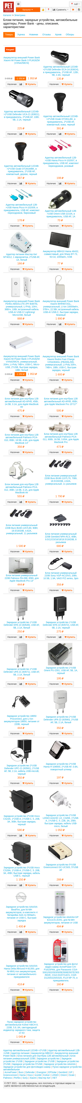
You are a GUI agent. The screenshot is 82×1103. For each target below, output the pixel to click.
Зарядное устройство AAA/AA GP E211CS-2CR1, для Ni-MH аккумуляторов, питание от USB (61, 920)
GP (70, 1072)
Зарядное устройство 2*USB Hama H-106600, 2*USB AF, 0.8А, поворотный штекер (61, 767)
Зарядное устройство (48, 1058)
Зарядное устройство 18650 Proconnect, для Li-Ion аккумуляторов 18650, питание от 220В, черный (21, 720)
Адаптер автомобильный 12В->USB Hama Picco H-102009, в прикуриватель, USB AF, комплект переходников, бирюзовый (21, 208)
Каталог (7, 15)
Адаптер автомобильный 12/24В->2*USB (24, 1050)
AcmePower (11, 1072)
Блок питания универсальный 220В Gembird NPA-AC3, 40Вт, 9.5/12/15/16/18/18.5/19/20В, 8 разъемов (61, 538)
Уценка (21, 34)
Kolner (46, 1075)
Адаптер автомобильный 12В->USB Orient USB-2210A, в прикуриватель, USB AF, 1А (61, 214)
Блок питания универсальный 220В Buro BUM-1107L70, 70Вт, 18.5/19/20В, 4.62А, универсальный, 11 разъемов (61, 479)
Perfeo (17, 1078)
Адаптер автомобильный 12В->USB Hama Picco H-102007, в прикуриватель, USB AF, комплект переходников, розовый (61, 161)
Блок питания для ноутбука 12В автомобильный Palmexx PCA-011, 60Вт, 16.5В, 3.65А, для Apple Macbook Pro (61, 438)
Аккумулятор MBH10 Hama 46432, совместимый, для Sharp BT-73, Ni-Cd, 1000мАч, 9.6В (61, 254)
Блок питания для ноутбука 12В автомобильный (42, 1055)
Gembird (63, 1072)
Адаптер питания (20, 1053)
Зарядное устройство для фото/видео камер (27, 1067)
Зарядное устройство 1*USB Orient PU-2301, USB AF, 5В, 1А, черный (61, 670)
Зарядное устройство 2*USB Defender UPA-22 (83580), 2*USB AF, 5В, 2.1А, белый (61, 719)
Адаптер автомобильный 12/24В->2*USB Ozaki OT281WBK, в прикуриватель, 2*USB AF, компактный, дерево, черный (21, 170)
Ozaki (72, 1075)
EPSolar (52, 1072)
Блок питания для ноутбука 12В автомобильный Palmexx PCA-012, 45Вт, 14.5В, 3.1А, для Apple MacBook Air (21, 488)
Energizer (41, 1072)
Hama (22, 1075)
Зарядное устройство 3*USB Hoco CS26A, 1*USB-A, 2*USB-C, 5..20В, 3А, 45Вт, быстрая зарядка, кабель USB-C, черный (21, 871)
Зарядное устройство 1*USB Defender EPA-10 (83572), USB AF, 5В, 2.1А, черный (61, 625)
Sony (25, 1078)
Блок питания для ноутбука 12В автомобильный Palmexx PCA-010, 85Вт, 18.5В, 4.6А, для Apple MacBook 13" (21, 438)
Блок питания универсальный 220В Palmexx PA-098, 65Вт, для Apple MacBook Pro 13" (22, 578)
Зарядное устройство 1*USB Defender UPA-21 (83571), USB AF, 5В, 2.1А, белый (22, 672)
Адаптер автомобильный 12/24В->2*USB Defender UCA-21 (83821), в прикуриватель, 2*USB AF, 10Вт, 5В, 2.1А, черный (22, 115)
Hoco (30, 1075)
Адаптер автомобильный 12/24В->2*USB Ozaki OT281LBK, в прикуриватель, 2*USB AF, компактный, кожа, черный (60, 120)
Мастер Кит (44, 1078)
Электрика (19, 15)
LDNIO (55, 1075)
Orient (63, 1075)
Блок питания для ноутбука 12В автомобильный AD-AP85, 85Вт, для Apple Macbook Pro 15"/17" (61, 401)
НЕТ (54, 1078)
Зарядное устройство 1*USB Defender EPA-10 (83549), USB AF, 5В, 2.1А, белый (22, 625)
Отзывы (46, 34)
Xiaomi (33, 1078)
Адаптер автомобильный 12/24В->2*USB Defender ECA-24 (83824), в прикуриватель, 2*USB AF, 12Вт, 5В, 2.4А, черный (61, 70)
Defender (30, 1072)
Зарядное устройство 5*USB (27, 1064)
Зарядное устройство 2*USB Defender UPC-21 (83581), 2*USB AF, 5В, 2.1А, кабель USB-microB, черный (21, 769)
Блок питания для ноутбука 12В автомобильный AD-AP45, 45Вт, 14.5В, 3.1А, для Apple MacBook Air (21, 402)
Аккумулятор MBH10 (42, 1053)
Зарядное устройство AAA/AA (59, 1064)
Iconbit (38, 1075)
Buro (21, 1072)
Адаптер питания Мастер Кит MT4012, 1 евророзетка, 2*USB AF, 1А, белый (21, 257)
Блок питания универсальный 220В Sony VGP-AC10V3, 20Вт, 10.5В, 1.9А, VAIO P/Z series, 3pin (60, 576)
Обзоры (70, 34)
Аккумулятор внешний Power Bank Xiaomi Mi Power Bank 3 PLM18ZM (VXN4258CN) (21, 60)
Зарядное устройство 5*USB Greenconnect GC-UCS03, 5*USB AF (61, 867)
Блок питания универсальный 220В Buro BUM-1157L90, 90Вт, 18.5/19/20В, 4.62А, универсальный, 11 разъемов (21, 529)
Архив (58, 34)
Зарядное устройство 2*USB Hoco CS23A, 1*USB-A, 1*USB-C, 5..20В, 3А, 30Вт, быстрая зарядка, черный (21, 820)
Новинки (33, 34)
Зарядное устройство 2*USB (39, 1061)
